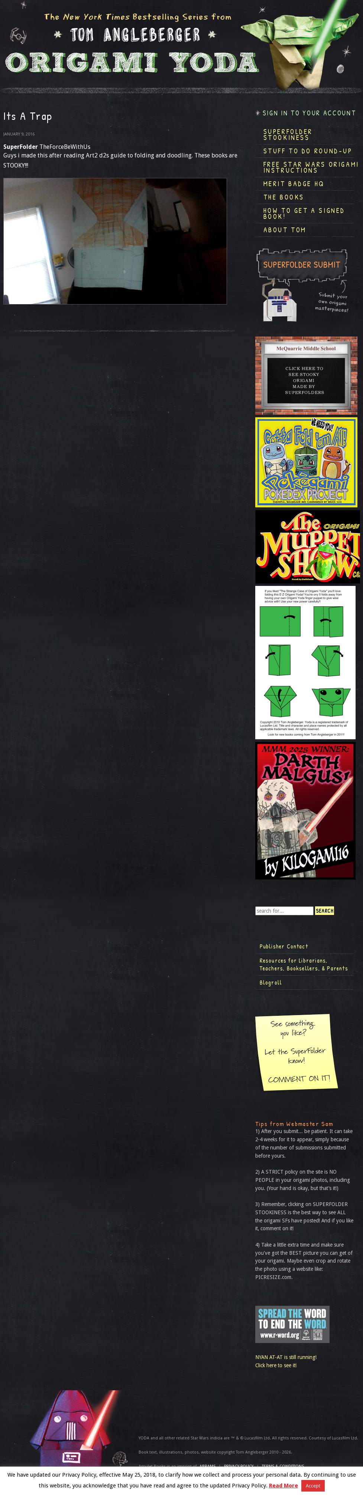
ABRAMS (207, 1466)
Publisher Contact (284, 946)
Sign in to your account (309, 113)
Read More (283, 1485)
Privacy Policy (238, 1466)
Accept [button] (313, 1486)
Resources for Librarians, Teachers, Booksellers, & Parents (304, 964)
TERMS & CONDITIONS (283, 1466)
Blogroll (271, 982)
